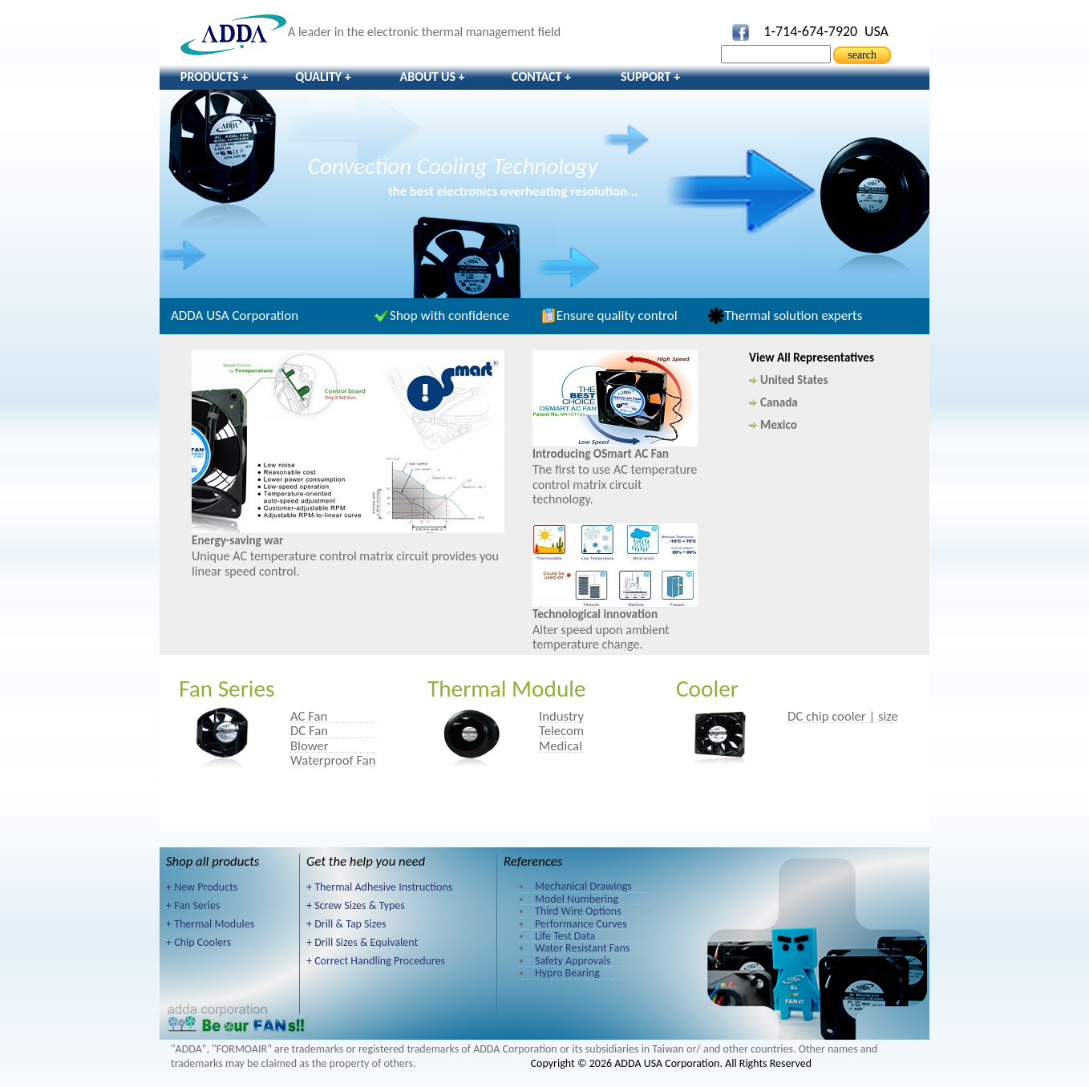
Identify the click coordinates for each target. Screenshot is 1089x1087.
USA (876, 31)
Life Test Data (565, 936)
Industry (561, 716)
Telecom (561, 730)
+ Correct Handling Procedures (375, 961)
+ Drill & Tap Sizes (346, 924)
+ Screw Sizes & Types (355, 905)
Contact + (541, 76)
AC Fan (308, 716)
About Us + (431, 76)
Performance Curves (581, 924)
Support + (650, 76)
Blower (309, 745)
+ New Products (201, 887)
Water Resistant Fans (582, 948)
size (888, 716)
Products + (214, 76)
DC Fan (309, 730)
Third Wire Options (578, 911)
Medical (560, 745)
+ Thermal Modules (210, 924)
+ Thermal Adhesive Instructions (379, 887)
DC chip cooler (826, 716)
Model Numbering (576, 899)
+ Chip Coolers (198, 942)
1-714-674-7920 (810, 31)
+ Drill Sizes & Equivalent (362, 942)
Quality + (323, 76)
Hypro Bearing (567, 973)
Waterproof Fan (333, 760)
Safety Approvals (572, 961)
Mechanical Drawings (583, 886)
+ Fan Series (193, 905)
